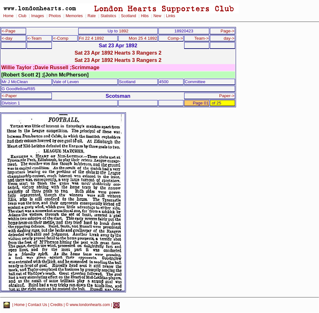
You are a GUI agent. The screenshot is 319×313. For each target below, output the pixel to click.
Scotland (128, 16)
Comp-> (175, 38)
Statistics (108, 16)
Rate (91, 16)
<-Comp (60, 38)
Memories (74, 16)
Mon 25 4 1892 (143, 38)
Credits (56, 305)
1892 (123, 31)
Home (8, 16)
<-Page (9, 31)
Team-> (201, 38)
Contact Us (37, 305)
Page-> (227, 31)
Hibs (145, 16)
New (157, 16)
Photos (55, 16)
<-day (7, 38)
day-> (229, 38)
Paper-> (226, 95)
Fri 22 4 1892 (91, 38)
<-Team (34, 38)
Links (170, 16)
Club (22, 16)
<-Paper (9, 95)
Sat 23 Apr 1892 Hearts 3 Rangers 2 (117, 53)
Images (37, 16)
